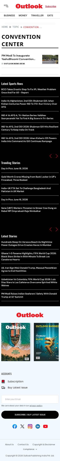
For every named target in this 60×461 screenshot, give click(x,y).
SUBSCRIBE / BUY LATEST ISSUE (30, 414)
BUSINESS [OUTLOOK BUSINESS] (9, 15)
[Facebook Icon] (14, 426)
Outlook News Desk (14, 63)
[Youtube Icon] (45, 426)
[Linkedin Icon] (37, 426)
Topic (15, 27)
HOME (5, 27)
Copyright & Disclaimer (43, 444)
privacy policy (36, 405)
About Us (9, 444)
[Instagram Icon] (30, 426)
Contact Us (23, 444)
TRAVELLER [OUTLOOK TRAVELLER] (37, 15)
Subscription (15, 381)
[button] (50, 156)
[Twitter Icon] (22, 426)
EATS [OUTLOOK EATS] (50, 15)
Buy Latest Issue (18, 387)
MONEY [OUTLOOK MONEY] (23, 15)
